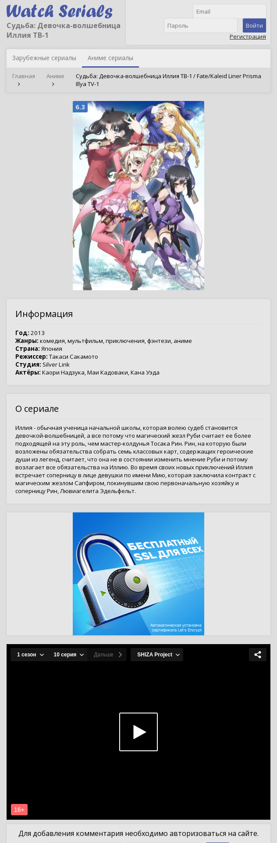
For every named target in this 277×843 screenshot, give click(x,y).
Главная (23, 76)
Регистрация (248, 36)
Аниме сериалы (110, 58)
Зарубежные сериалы (44, 58)
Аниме (55, 76)
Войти (254, 25)
